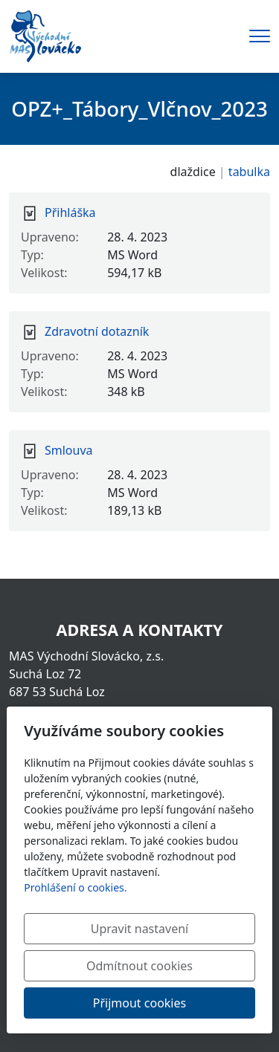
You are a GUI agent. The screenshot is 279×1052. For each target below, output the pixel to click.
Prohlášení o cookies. (75, 887)
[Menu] (259, 36)
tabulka (249, 171)
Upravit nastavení (139, 928)
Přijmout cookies (139, 1003)
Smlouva (69, 450)
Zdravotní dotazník (97, 331)
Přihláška (70, 212)
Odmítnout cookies (139, 966)
